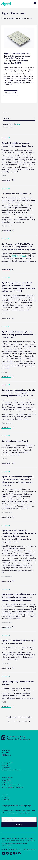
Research (4, 765)
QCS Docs (5, 753)
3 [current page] (16, 721)
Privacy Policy (6, 780)
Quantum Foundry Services (10, 770)
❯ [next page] (29, 721)
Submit (19, 825)
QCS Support (6, 755)
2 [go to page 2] (14, 721)
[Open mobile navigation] (35, 3)
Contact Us (5, 800)
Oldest (17, 124)
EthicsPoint (5, 797)
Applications (5, 767)
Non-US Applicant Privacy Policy (12, 787)
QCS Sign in (5, 750)
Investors (4, 795)
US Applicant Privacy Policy (11, 785)
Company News (6, 763)
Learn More (10, 93)
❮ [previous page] (9, 721)
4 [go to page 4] (19, 721)
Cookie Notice (6, 782)
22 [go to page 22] (26, 721)
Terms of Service (7, 777)
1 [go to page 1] (11, 721)
